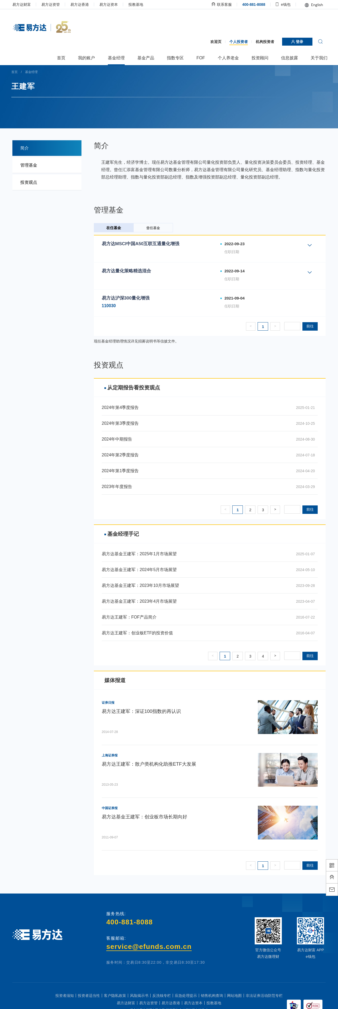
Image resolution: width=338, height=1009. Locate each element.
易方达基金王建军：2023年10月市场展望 (142, 585)
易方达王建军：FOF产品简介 (131, 617)
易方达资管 (55, 4)
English (309, 4)
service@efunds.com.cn (149, 946)
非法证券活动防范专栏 (264, 995)
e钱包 (278, 4)
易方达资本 (113, 4)
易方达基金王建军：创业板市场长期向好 (147, 816)
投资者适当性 (89, 995)
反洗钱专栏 (161, 995)
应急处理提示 (186, 995)
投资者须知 (64, 995)
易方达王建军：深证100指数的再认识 (143, 711)
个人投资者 (233, 42)
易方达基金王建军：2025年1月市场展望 (141, 554)
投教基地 (140, 4)
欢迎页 (210, 42)
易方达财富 (26, 4)
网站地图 (234, 995)
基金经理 (37, 72)
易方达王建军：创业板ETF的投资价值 (139, 633)
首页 (20, 72)
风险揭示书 (139, 995)
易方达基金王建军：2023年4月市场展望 (141, 601)
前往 (305, 326)
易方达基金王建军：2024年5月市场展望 (141, 569)
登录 (292, 42)
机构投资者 (260, 42)
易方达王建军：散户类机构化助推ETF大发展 (151, 764)
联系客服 (217, 4)
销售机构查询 (212, 995)
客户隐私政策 (115, 995)
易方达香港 (84, 4)
